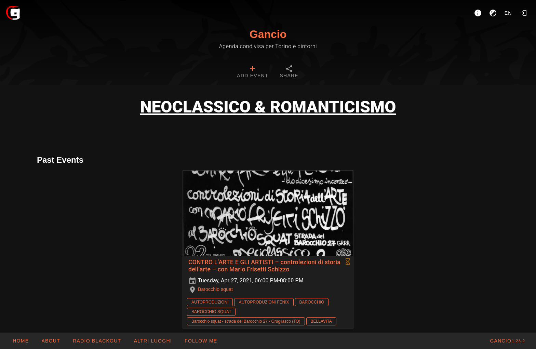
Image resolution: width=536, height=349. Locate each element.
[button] (152, 341)
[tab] (252, 72)
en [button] (508, 13)
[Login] (523, 13)
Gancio (268, 34)
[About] (477, 13)
